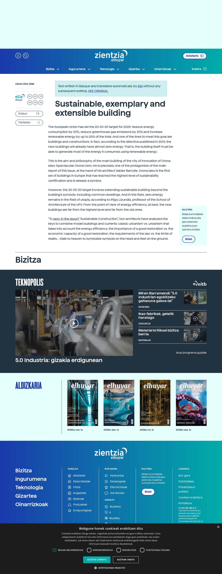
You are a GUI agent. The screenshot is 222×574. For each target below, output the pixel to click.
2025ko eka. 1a (183, 430)
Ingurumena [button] (80, 69)
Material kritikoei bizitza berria (158, 332)
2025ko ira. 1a (147, 430)
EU (29, 96)
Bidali (188, 239)
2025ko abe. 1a (111, 430)
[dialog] (111, 548)
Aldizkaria (195, 56)
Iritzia (74, 487)
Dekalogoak (115, 481)
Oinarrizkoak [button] (165, 69)
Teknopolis (29, 282)
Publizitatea (186, 481)
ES (35, 96)
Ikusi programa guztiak (191, 352)
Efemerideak (116, 487)
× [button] (218, 527)
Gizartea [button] (137, 69)
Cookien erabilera (190, 497)
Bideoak (76, 499)
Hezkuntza (114, 476)
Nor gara (184, 475)
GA (41, 102)
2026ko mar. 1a (75, 430)
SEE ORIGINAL (98, 91)
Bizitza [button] (53, 69)
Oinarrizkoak (31, 504)
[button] (18, 55)
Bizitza (23, 470)
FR (41, 96)
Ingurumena (31, 479)
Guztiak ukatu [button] (126, 559)
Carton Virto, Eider (24, 83)
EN (29, 102)
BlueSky (112, 518)
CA (35, 102)
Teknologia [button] (110, 69)
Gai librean (114, 493)
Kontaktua (185, 503)
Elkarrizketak (79, 481)
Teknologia (29, 487)
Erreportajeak (79, 510)
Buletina (199, 69)
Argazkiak (77, 493)
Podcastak (77, 505)
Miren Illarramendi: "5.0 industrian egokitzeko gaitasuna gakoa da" (157, 297)
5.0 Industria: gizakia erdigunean (58, 360)
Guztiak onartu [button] (97, 559)
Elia (140, 86)
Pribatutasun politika (186, 489)
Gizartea (26, 496)
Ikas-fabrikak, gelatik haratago (156, 316)
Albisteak (76, 476)
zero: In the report (66, 219)
